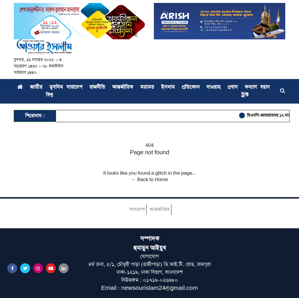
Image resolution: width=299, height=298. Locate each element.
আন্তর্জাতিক (122, 87)
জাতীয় (36, 87)
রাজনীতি (97, 87)
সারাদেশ (74, 87)
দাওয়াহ (213, 87)
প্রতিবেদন (190, 87)
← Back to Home (149, 180)
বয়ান (265, 87)
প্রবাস (232, 87)
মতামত (147, 87)
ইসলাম (168, 87)
